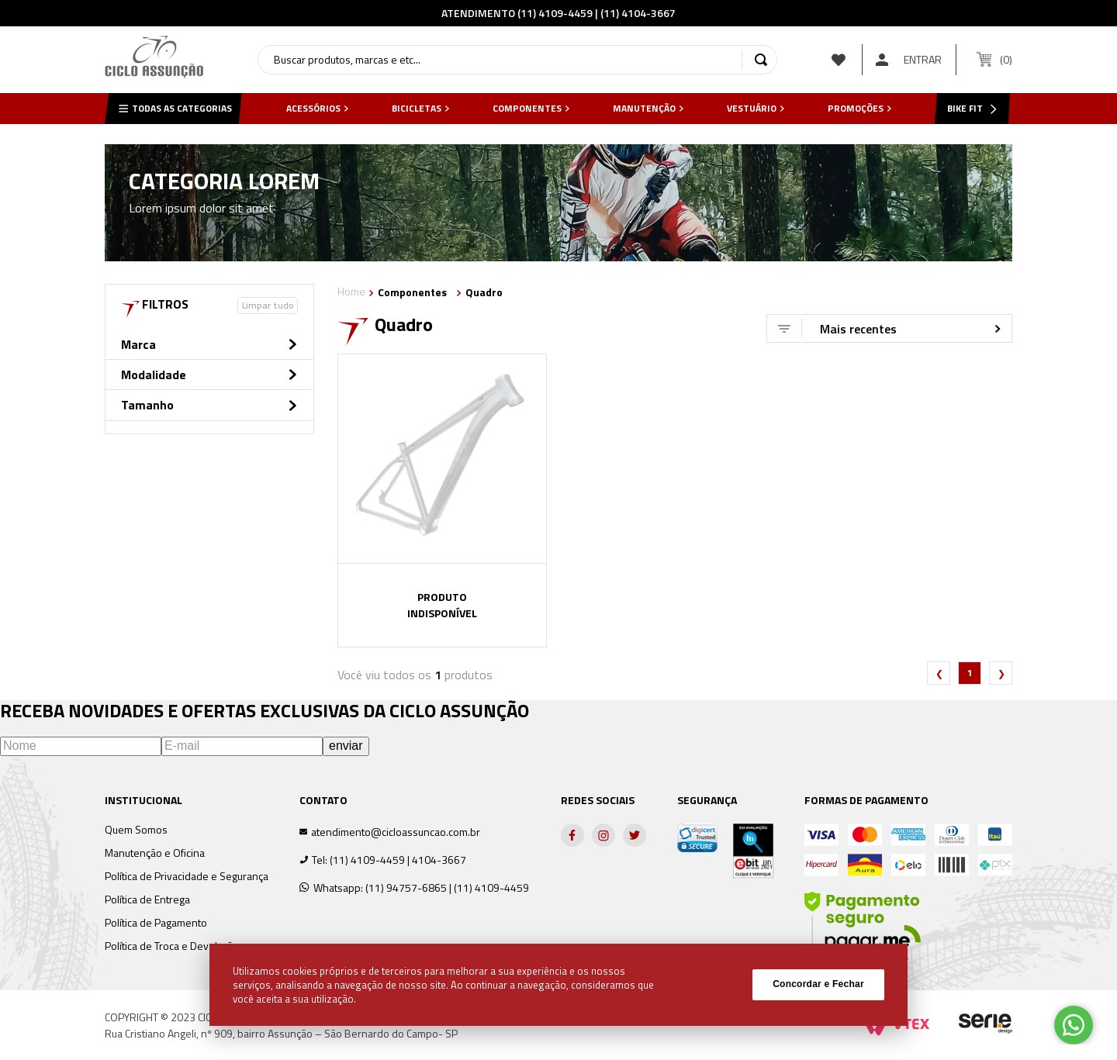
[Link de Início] (351, 293)
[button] (209, 348)
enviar (346, 745)
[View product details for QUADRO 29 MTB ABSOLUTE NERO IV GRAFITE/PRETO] (442, 500)
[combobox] (517, 59)
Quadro (484, 292)
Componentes (412, 292)
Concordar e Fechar (818, 984)
